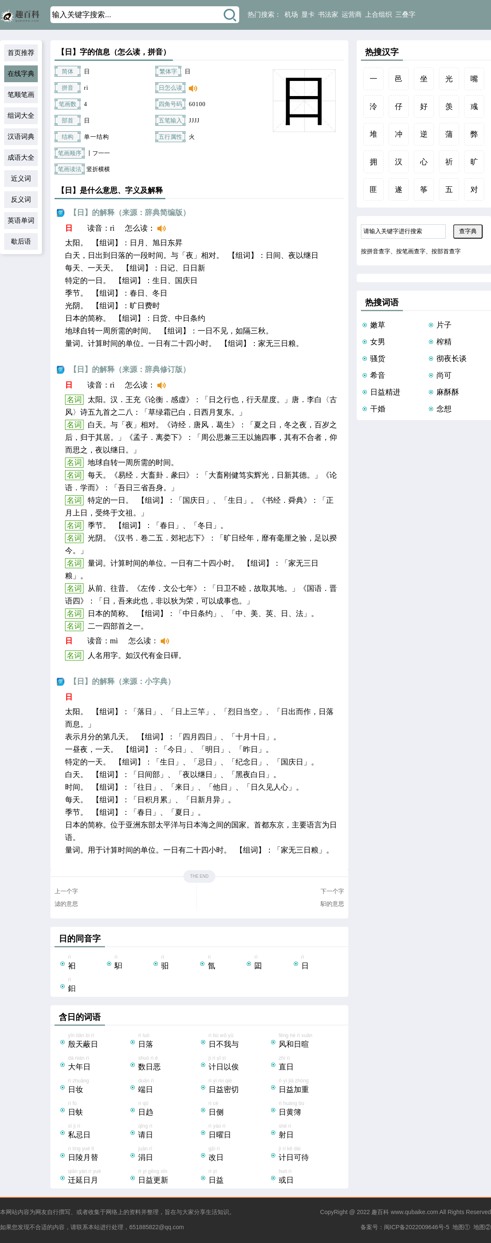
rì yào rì (239, 1132)
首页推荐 (21, 52)
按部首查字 (446, 251)
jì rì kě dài (309, 1154)
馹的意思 (332, 903)
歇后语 (21, 241)
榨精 (444, 342)
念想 (444, 409)
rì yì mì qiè (239, 1086)
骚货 (377, 358)
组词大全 (21, 115)
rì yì (239, 1177)
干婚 (377, 409)
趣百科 (380, 1212)
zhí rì (309, 1064)
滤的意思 (66, 903)
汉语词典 (21, 136)
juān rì (168, 1154)
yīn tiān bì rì (98, 1041)
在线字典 (21, 73)
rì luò (168, 1041)
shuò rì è (168, 1064)
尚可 (444, 375)
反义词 (21, 199)
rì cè (239, 1109)
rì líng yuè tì (98, 1154)
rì (86, 963)
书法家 (328, 14)
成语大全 (21, 157)
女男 (377, 342)
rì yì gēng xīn (168, 1177)
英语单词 (21, 220)
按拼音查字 (375, 251)
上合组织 (378, 14)
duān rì (168, 1086)
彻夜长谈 (451, 358)
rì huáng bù (309, 1109)
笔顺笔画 (21, 94)
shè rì (309, 1132)
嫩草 (377, 325)
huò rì (309, 1177)
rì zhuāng (98, 1086)
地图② (482, 1227)
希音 (377, 375)
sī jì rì (98, 1132)
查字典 (468, 231)
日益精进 (385, 392)
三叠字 (405, 14)
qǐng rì (168, 1132)
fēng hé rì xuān (309, 1041)
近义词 (21, 178)
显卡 (308, 14)
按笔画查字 (411, 251)
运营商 (352, 14)
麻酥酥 (447, 392)
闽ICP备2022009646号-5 (416, 1227)
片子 (444, 325)
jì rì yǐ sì (239, 1064)
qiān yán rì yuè (98, 1177)
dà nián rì (98, 1064)
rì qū (168, 1109)
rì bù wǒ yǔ (239, 1041)
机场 (291, 14)
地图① (461, 1227)
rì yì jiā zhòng (309, 1086)
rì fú (98, 1109)
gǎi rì (239, 1154)
